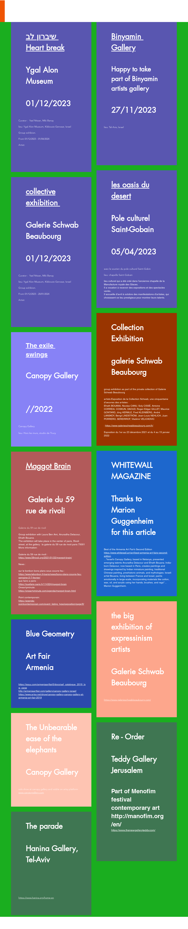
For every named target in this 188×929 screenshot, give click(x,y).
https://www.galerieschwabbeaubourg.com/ (127, 699)
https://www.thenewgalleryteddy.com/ (133, 830)
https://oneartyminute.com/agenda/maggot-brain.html (47, 590)
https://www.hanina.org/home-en (36, 897)
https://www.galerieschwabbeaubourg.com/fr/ (129, 425)
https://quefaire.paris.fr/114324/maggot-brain (42, 584)
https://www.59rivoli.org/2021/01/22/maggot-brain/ (45, 557)
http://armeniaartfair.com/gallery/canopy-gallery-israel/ (47, 691)
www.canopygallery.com (31, 792)
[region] (51, 97)
